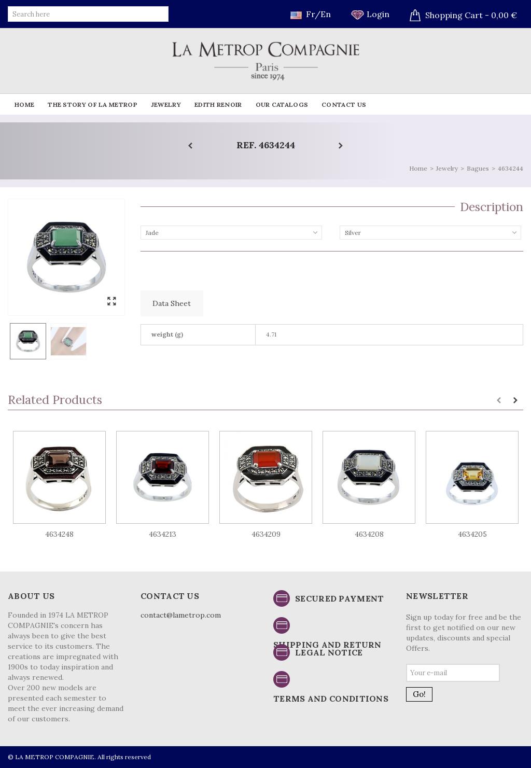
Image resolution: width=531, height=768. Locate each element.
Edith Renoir (218, 104)
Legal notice (329, 652)
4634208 (369, 534)
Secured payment (339, 598)
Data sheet (171, 303)
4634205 (472, 534)
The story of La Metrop (92, 104)
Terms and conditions (330, 698)
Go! (419, 694)
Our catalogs (282, 104)
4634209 (266, 534)
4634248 (59, 534)
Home (24, 104)
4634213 (162, 534)
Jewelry (166, 104)
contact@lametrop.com (181, 615)
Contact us (344, 104)
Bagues (478, 168)
